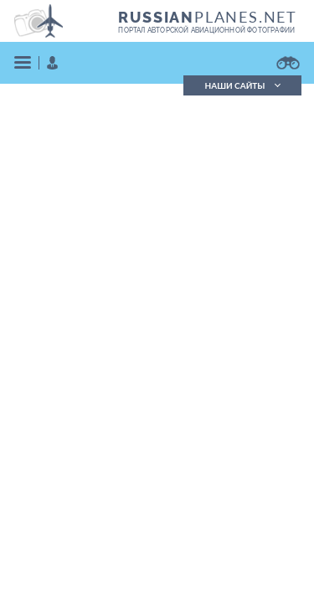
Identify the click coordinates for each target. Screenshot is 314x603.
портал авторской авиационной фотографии (206, 30)
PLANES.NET (207, 17)
